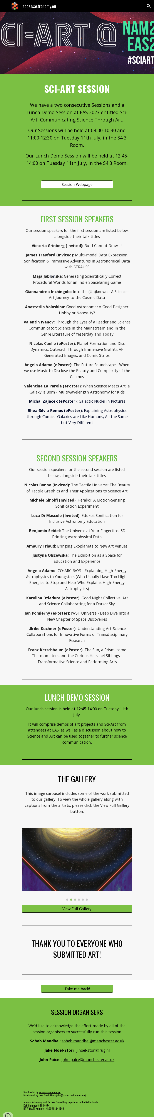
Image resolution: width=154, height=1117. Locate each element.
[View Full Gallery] (77, 909)
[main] (77, 88)
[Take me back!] (76, 989)
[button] (5, 6)
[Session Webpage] (76, 184)
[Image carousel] (77, 864)
